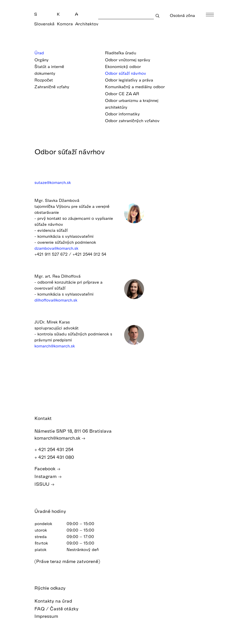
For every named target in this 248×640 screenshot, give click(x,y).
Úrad (42, 52)
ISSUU (44, 484)
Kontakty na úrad (56, 601)
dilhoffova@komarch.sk (55, 300)
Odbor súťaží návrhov (129, 73)
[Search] (126, 15)
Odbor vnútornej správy (131, 59)
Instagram (48, 476)
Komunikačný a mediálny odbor (138, 86)
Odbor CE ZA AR (125, 93)
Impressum (49, 616)
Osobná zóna (182, 19)
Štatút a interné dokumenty (49, 70)
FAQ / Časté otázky (60, 609)
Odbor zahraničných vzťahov (135, 120)
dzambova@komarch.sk (56, 248)
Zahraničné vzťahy (55, 86)
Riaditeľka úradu (124, 52)
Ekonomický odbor (126, 66)
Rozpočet (46, 80)
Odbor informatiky (125, 113)
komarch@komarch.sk (54, 345)
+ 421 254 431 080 (56, 457)
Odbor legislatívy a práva (132, 80)
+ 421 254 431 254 (56, 449)
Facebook (47, 469)
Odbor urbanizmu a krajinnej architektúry (131, 104)
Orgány (44, 59)
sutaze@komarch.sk (52, 182)
